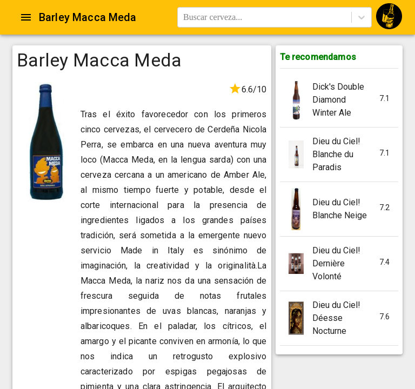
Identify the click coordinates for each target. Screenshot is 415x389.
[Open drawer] (26, 17)
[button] (339, 100)
